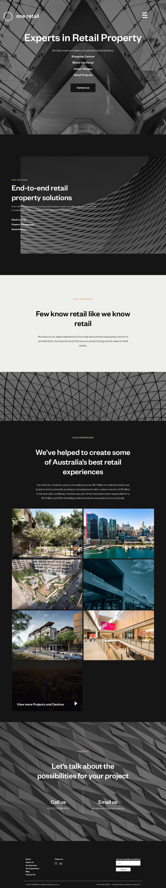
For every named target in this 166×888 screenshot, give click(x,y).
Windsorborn (136, 884)
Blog (27, 871)
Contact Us (30, 874)
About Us (30, 862)
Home (28, 859)
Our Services (31, 865)
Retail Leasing (19, 219)
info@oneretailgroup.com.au (108, 808)
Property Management (23, 224)
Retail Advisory (19, 229)
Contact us (83, 87)
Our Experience (32, 868)
